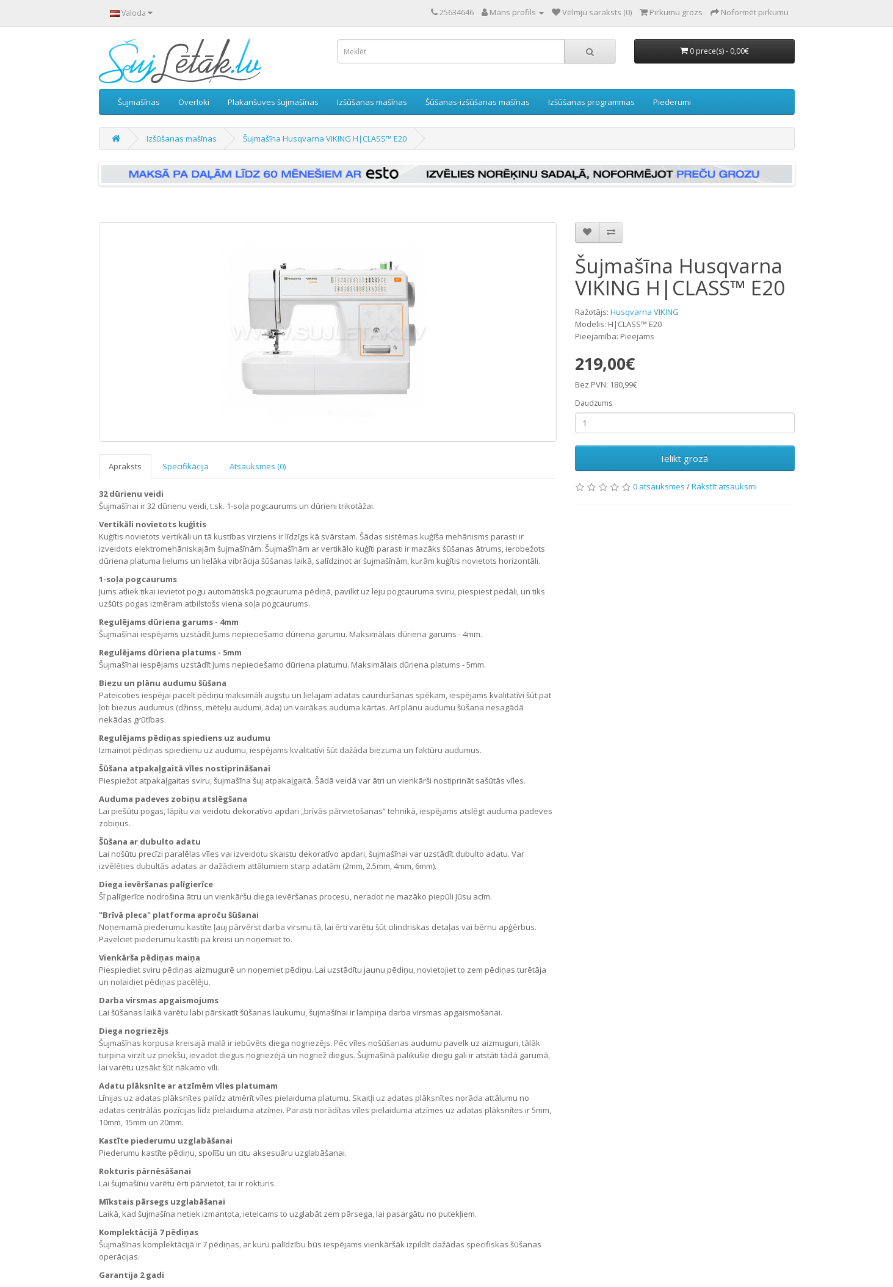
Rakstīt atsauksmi (724, 486)
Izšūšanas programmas (591, 101)
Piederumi (672, 101)
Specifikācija (185, 466)
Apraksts (125, 466)
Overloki (193, 101)
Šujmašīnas (139, 101)
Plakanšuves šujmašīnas (273, 101)
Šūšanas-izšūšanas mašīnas (477, 101)
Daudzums (593, 403)
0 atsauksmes (659, 486)
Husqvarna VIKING (644, 311)
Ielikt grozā (684, 458)
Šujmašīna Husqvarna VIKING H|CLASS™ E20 (325, 138)
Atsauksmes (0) (258, 466)
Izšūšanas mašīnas (372, 101)
